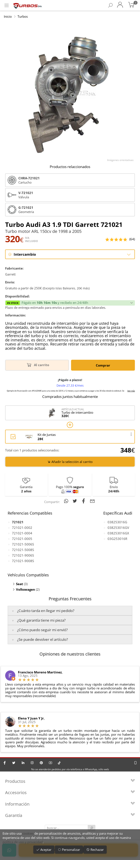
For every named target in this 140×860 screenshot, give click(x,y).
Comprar (103, 365)
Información (70, 804)
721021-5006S (23, 544)
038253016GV (118, 527)
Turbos (23, 16)
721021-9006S (23, 555)
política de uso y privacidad (23, 842)
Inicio (8, 16)
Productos (70, 781)
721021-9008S (23, 561)
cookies (28, 833)
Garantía (70, 816)
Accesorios (70, 793)
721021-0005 (22, 539)
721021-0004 (22, 533)
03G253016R (117, 539)
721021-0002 (22, 527)
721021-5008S (23, 550)
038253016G (117, 522)
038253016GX (118, 533)
